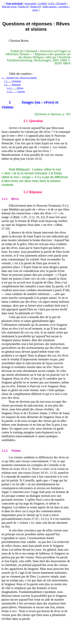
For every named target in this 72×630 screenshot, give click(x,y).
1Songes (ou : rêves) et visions (19, 77)
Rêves (10, 198)
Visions (11, 450)
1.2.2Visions (16, 91)
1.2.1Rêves (15, 87)
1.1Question (12, 81)
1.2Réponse (12, 84)
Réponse (32, 192)
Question (33, 121)
